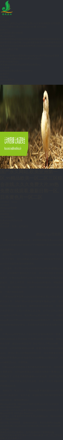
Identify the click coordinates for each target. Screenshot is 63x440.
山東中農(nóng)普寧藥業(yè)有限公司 (40, 410)
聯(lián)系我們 (7, 80)
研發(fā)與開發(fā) (9, 61)
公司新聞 (4, 33)
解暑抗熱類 (43, 42)
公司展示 (4, 20)
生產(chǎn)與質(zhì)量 (25, 27)
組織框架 (45, 23)
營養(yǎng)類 (23, 42)
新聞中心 (4, 30)
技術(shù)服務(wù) (9, 55)
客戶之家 (4, 52)
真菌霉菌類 (22, 46)
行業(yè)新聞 (16, 33)
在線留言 (4, 73)
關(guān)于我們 (26, 404)
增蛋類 (33, 42)
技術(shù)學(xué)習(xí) (29, 58)
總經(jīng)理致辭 (18, 23)
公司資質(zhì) (7, 217)
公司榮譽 (9, 27)
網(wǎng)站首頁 (8, 404)
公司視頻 (41, 27)
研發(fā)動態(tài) (32, 64)
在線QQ (4, 77)
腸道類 (22, 39)
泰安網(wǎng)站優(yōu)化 (44, 426)
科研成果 (19, 64)
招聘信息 (4, 70)
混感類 (12, 46)
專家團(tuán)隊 (7, 64)
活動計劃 (14, 70)
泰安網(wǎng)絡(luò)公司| (18, 426)
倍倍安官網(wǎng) (9, 83)
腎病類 (36, 39)
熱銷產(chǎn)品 (52, 46)
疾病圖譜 (13, 58)
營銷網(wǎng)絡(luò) (29, 55)
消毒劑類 (53, 42)
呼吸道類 (14, 39)
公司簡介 (4, 23)
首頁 (2, 17)
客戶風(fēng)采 (47, 55)
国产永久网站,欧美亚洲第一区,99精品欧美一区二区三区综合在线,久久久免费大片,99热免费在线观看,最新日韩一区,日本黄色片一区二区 (31, 184)
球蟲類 (29, 39)
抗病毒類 (4, 39)
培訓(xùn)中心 (26, 70)
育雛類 (43, 39)
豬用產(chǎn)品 (36, 46)
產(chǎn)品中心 (8, 36)
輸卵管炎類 (53, 39)
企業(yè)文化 (34, 23)
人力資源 (4, 67)
